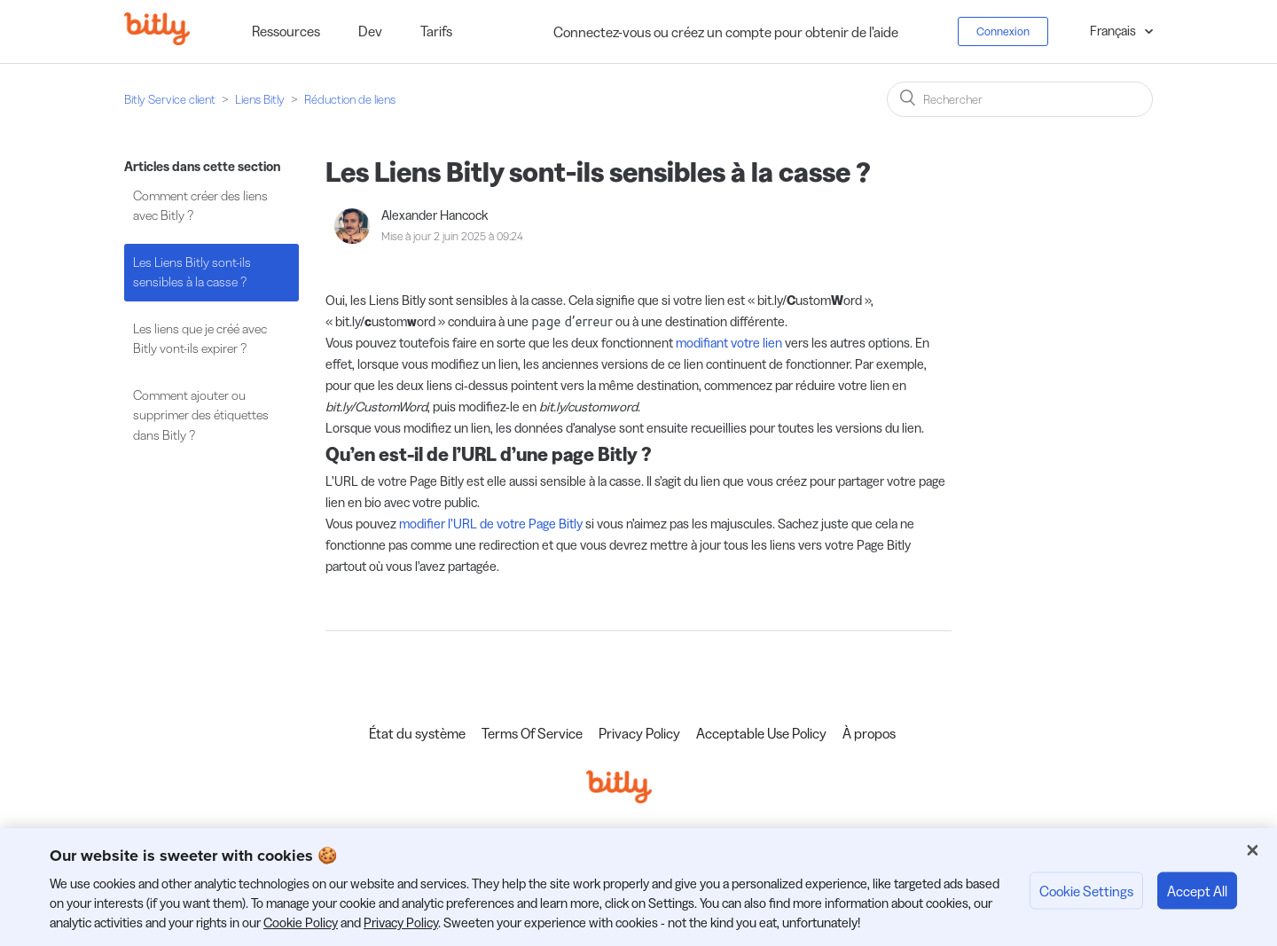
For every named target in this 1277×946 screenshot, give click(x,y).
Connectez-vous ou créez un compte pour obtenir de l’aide (725, 32)
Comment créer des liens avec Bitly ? (200, 205)
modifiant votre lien (729, 342)
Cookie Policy (300, 922)
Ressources (286, 31)
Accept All (1197, 890)
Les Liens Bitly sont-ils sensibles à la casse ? (192, 272)
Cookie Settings (1086, 890)
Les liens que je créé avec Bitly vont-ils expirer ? (200, 338)
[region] (638, 887)
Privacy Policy (639, 733)
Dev (370, 31)
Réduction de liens (350, 99)
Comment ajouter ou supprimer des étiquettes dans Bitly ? (201, 415)
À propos (869, 733)
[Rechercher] (1020, 99)
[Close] (1252, 850)
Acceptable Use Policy (761, 733)
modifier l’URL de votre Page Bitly (491, 523)
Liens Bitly (260, 99)
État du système (417, 733)
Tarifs (436, 31)
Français (1114, 30)
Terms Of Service (532, 733)
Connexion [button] (1003, 31)
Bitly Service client (169, 99)
